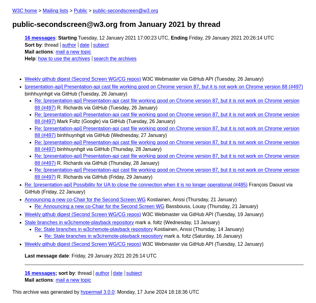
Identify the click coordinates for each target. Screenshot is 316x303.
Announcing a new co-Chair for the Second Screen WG (85, 199)
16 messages (40, 38)
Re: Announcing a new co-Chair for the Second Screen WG (99, 206)
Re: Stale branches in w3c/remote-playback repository (94, 229)
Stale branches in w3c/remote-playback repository (79, 222)
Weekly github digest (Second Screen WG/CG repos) (83, 79)
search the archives (115, 58)
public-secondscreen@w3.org (125, 10)
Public (80, 10)
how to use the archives (64, 58)
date (84, 45)
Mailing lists (55, 10)
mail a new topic (73, 51)
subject (101, 45)
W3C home (24, 10)
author (69, 45)
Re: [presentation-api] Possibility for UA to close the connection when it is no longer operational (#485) (136, 184)
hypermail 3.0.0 (97, 292)
